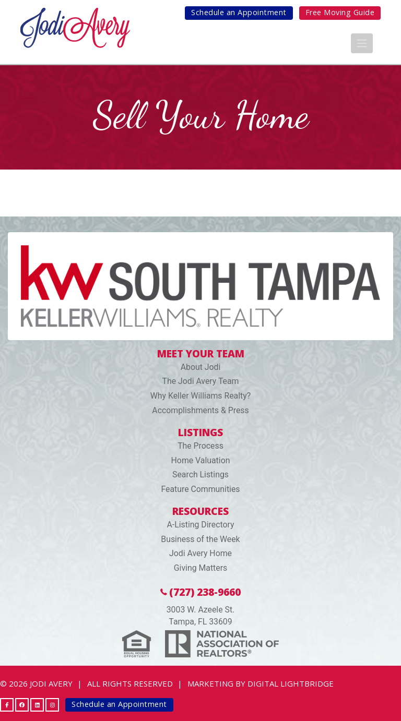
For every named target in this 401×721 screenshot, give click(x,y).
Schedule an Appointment (239, 12)
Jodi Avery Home (200, 553)
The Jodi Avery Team (200, 381)
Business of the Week (200, 539)
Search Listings (200, 474)
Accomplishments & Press (200, 410)
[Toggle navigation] (362, 43)
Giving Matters (200, 568)
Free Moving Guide (340, 12)
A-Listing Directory (200, 525)
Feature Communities (200, 489)
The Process (200, 446)
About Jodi (201, 367)
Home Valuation (200, 460)
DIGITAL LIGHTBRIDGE (290, 683)
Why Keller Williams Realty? (200, 396)
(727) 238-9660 (200, 592)
